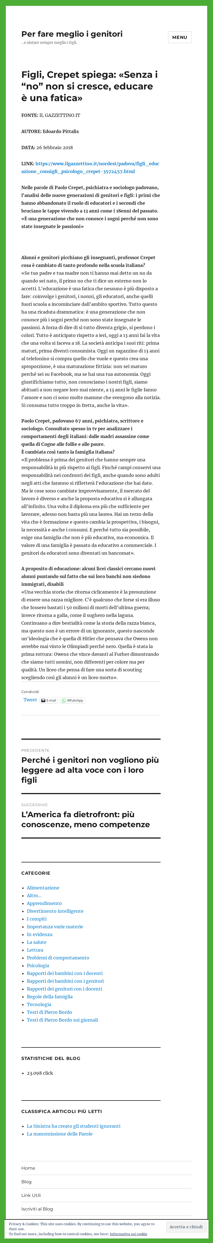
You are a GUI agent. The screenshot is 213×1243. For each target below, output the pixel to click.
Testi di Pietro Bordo (49, 1012)
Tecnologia (39, 1004)
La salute (37, 942)
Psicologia (38, 965)
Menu (179, 37)
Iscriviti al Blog (37, 1209)
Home (28, 1168)
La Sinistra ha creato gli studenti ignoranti (73, 1126)
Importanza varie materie (55, 926)
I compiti (37, 919)
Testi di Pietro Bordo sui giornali (62, 1020)
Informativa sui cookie (128, 1234)
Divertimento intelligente (55, 911)
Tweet (30, 699)
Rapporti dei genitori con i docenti (64, 989)
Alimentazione (43, 888)
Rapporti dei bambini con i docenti (65, 973)
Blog (26, 1181)
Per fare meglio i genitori (72, 34)
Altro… (34, 895)
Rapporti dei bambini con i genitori (65, 981)
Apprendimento (44, 903)
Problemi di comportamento (58, 958)
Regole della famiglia (50, 996)
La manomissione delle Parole (60, 1134)
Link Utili (31, 1195)
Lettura (35, 950)
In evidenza (39, 934)
